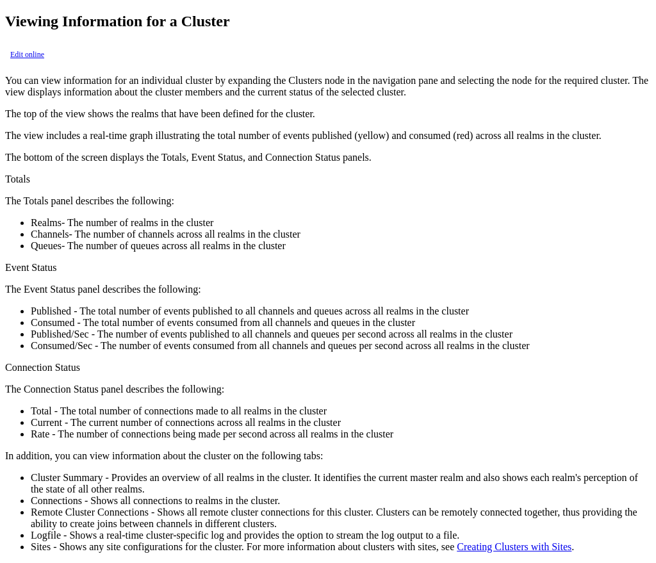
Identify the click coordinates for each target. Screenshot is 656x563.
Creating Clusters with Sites (514, 546)
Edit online (27, 54)
